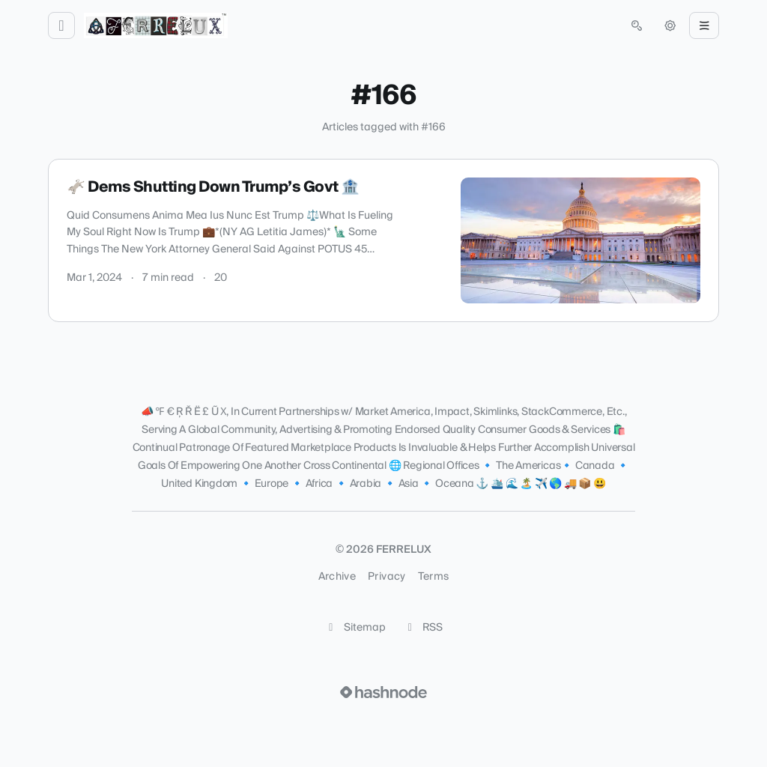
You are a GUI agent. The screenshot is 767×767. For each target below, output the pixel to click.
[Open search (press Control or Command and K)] (636, 25)
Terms (433, 577)
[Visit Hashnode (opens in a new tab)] (383, 692)
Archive (337, 577)
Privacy (386, 577)
